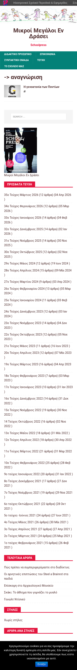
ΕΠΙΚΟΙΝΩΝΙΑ (47, 54)
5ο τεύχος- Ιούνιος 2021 (20, 515)
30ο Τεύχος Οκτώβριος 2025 (23, 252)
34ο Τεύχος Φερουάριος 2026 (23, 206)
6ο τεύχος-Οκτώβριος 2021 (22, 504)
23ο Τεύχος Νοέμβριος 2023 (22, 323)
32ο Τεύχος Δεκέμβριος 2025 (23, 229)
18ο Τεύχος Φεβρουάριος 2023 (24, 375)
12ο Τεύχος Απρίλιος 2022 (21, 439)
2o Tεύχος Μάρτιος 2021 (20, 536)
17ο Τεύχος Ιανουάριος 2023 (22, 387)
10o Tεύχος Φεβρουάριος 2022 (24, 462)
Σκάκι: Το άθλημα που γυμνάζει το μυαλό (30, 592)
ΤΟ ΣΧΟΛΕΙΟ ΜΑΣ (14, 66)
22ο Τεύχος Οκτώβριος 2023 (23, 334)
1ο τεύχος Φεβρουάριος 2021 (23, 543)
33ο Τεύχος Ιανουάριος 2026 (22, 217)
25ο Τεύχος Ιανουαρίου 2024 (22, 300)
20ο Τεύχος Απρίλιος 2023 (21, 352)
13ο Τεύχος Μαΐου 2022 (19, 433)
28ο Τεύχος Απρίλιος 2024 (21, 270)
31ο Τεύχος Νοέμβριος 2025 (22, 240)
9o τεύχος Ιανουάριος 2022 (22, 474)
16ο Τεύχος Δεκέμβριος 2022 (23, 398)
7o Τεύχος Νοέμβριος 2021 (22, 492)
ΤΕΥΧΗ (41, 60)
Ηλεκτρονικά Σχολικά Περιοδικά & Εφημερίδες (40, 2)
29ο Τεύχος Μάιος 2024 (19, 263)
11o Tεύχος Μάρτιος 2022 (21, 451)
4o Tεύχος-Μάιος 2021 (19, 522)
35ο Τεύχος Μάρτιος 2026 (21, 195)
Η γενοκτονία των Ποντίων (41, 86)
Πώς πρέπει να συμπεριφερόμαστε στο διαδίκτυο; (37, 567)
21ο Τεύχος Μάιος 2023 (19, 346)
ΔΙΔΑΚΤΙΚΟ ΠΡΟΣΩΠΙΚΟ (18, 54)
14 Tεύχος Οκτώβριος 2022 (22, 421)
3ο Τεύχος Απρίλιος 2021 (20, 529)
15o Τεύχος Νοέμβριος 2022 (22, 410)
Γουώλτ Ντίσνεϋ (14, 599)
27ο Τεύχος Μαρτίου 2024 (21, 281)
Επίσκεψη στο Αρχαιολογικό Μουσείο (28, 585)
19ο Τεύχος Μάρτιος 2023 (21, 364)
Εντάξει (42, 664)
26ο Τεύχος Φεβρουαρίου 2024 (24, 288)
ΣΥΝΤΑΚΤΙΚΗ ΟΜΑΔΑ (16, 60)
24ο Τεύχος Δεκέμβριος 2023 (23, 311)
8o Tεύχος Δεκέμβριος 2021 (22, 481)
